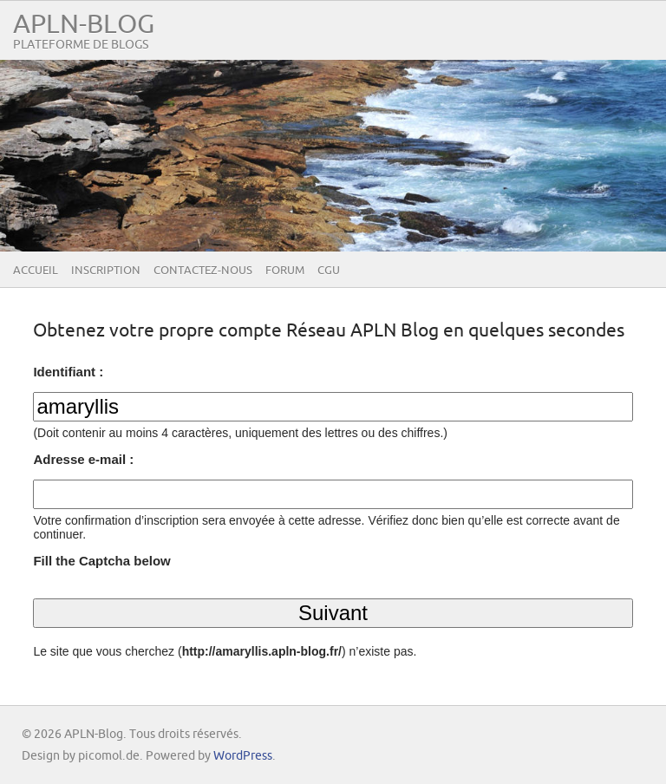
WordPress (242, 755)
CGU (328, 271)
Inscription (105, 271)
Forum (284, 271)
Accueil (35, 271)
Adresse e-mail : (83, 459)
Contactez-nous (202, 271)
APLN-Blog (83, 24)
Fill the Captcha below (101, 560)
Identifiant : (68, 371)
